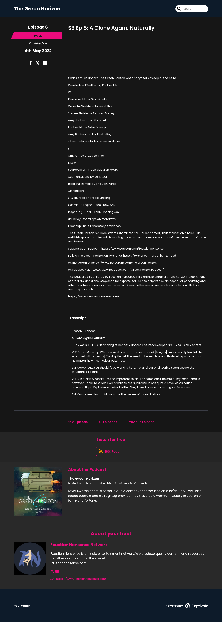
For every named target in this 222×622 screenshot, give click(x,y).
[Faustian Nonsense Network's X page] (52, 571)
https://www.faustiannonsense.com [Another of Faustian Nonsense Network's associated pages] (78, 579)
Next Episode (78, 422)
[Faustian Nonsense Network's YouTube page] (57, 571)
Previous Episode (141, 422)
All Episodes (107, 422)
